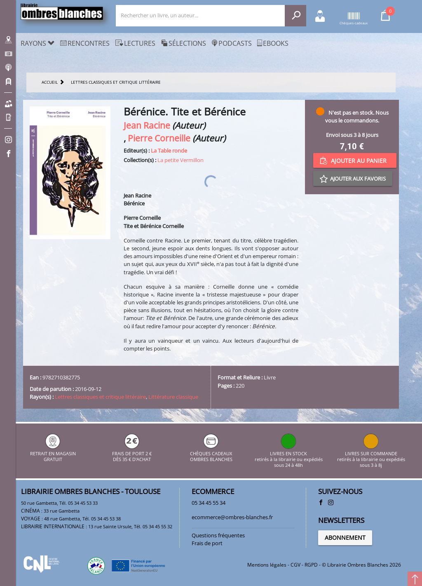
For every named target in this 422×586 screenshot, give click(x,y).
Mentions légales (266, 564)
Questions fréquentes (218, 535)
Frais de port (207, 543)
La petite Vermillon (180, 160)
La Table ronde (169, 150)
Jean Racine (147, 125)
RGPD (311, 564)
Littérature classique (173, 396)
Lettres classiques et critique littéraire (100, 396)
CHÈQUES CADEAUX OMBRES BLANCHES (211, 453)
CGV (295, 564)
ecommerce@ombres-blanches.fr (232, 517)
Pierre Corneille (159, 138)
